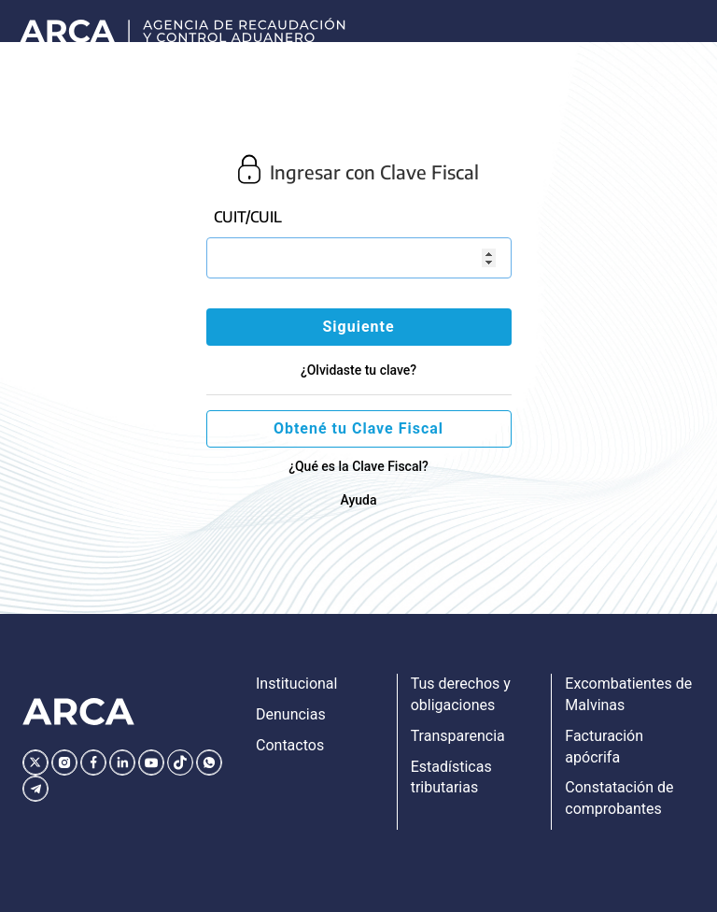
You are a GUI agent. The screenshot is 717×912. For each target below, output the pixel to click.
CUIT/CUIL (248, 216)
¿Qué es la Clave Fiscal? (358, 466)
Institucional (296, 683)
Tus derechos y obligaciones (461, 694)
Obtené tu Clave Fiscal (358, 428)
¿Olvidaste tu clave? (358, 370)
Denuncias (291, 714)
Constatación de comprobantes (619, 798)
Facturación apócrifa (604, 746)
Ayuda (358, 499)
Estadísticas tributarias (451, 777)
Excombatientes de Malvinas (628, 694)
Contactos (290, 745)
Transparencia (458, 736)
